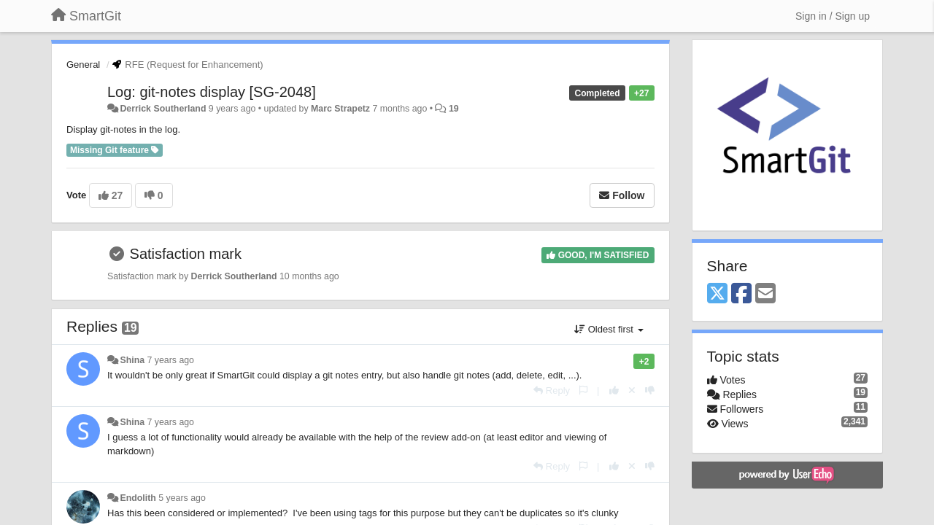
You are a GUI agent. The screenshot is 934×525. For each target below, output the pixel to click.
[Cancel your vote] (632, 390)
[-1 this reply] (650, 390)
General (83, 64)
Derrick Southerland (163, 109)
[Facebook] (741, 294)
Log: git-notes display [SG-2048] (211, 92)
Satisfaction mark (186, 254)
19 (454, 109)
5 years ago (182, 498)
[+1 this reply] (614, 390)
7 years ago (170, 360)
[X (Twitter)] (717, 294)
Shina (132, 360)
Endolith (137, 498)
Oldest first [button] (608, 329)
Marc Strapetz (340, 109)
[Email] (765, 294)
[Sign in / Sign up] (833, 16)
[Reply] (551, 390)
